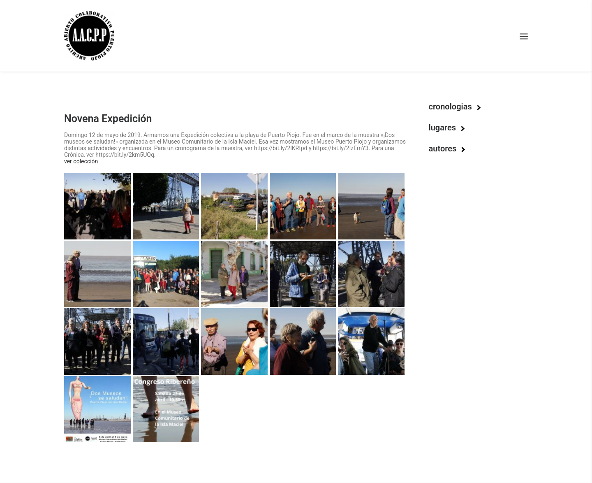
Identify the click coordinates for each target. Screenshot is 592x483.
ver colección (81, 161)
